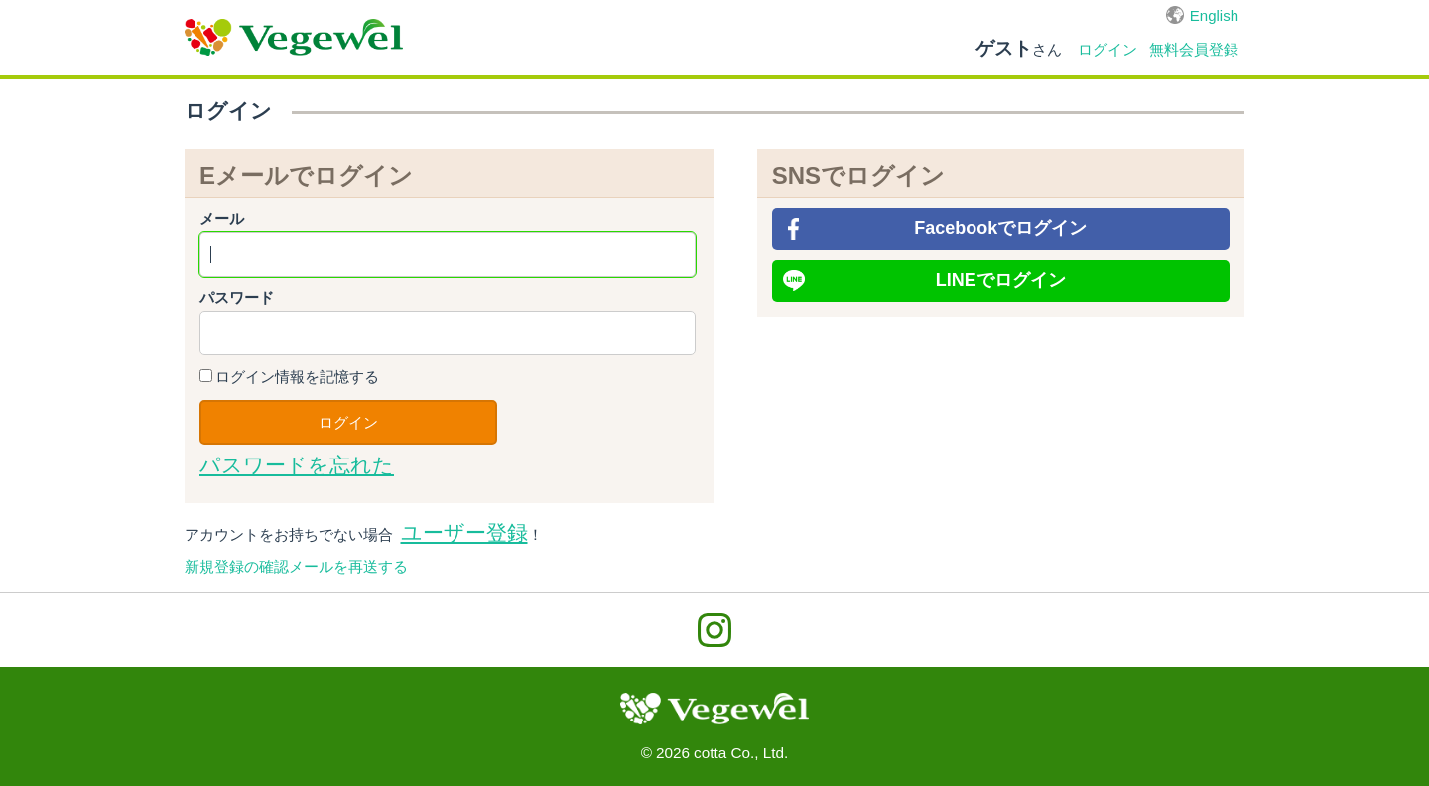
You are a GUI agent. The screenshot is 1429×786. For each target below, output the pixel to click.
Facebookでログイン (1000, 228)
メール (221, 218)
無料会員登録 (1193, 49)
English (1214, 15)
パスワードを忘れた (296, 465)
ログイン (1107, 49)
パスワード (236, 297)
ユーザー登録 (464, 533)
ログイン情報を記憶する (297, 376)
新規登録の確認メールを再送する (296, 566)
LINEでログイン (1001, 280)
